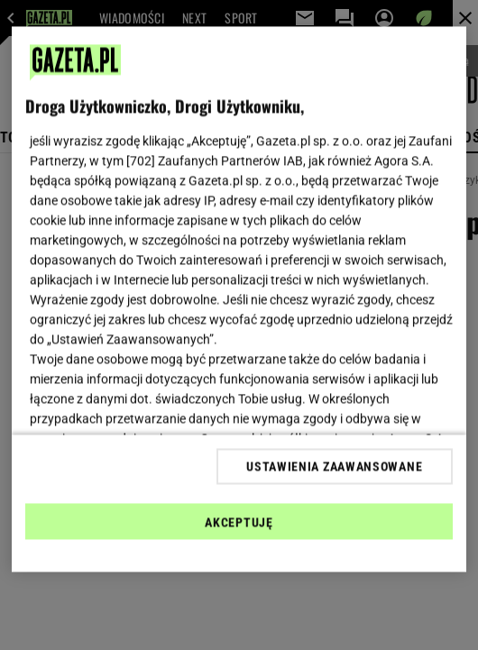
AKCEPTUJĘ (238, 522)
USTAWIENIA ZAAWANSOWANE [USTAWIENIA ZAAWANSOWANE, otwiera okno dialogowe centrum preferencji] (334, 466)
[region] (239, 299)
